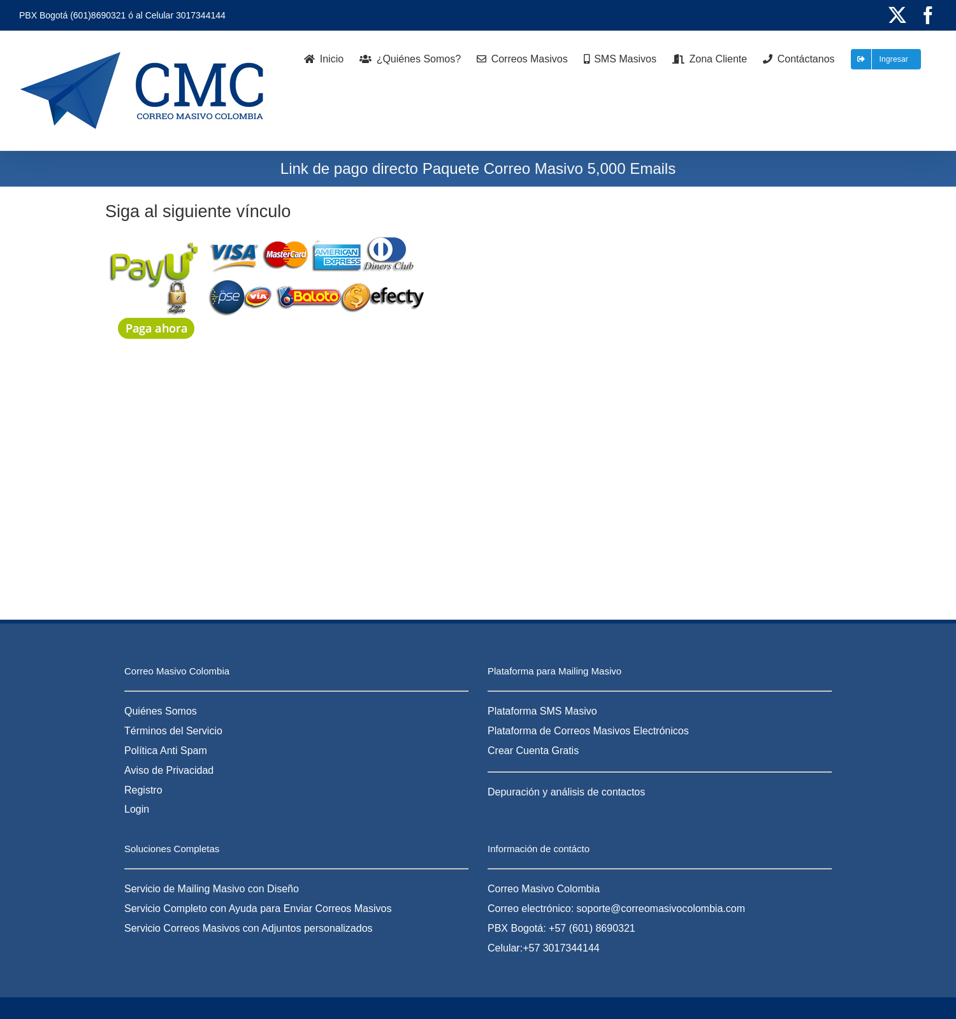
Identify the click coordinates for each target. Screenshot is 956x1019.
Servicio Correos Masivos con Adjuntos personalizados (248, 928)
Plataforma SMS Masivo (542, 711)
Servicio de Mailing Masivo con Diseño (211, 888)
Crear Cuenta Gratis (533, 750)
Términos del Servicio (173, 730)
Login (136, 809)
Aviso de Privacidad (169, 770)
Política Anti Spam (165, 750)
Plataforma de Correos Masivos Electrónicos (588, 730)
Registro (143, 790)
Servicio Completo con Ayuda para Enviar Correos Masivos (257, 908)
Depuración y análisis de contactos (566, 792)
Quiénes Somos (160, 711)
